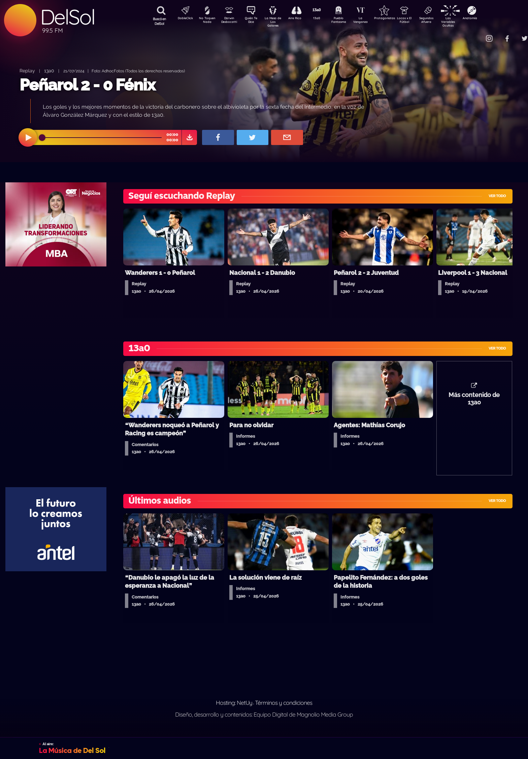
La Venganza (371, 21)
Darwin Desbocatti (230, 21)
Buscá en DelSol (159, 21)
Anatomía (489, 18)
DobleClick (183, 18)
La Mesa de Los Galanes (277, 21)
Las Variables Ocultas (466, 21)
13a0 (324, 18)
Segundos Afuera (442, 21)
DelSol (67, 17)
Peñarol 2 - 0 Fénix (87, 84)
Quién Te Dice (254, 21)
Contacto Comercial (476, 34)
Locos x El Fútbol (419, 21)
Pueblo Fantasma (348, 21)
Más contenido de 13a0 (474, 402)
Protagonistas (395, 18)
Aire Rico (300, 18)
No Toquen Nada (206, 21)
